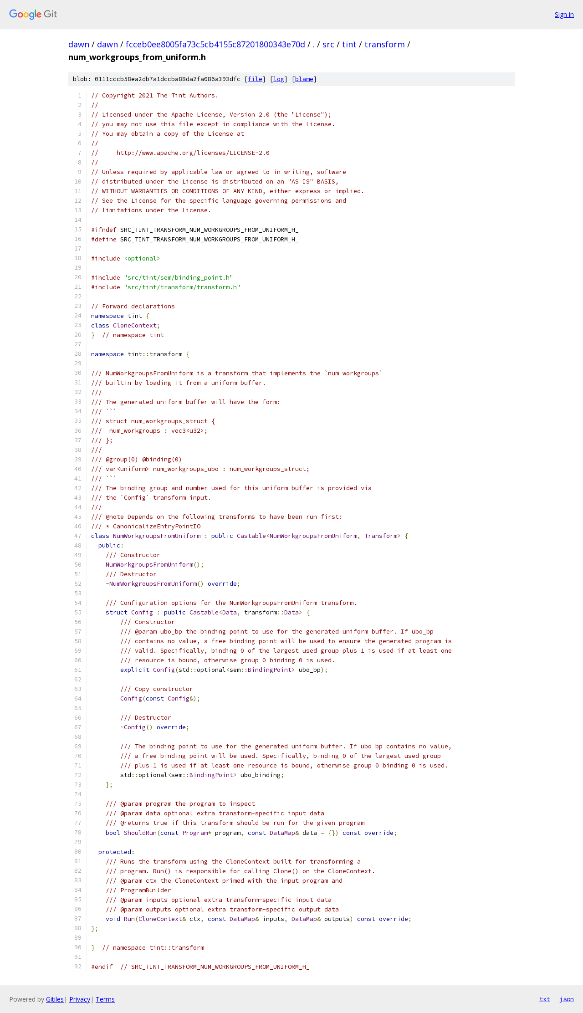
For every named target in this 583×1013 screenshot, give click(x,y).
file (255, 79)
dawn (78, 44)
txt (544, 999)
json (566, 999)
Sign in (564, 14)
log (278, 79)
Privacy (79, 999)
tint (349, 44)
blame (304, 79)
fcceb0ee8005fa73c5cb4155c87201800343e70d (215, 44)
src (328, 44)
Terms (105, 999)
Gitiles (55, 999)
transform (384, 44)
